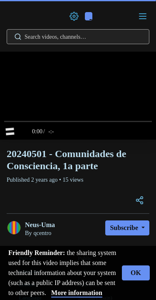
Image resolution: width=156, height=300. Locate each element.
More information (76, 292)
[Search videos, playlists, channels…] (78, 36)
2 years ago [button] (45, 180)
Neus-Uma (40, 224)
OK (136, 272)
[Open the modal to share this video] (139, 201)
